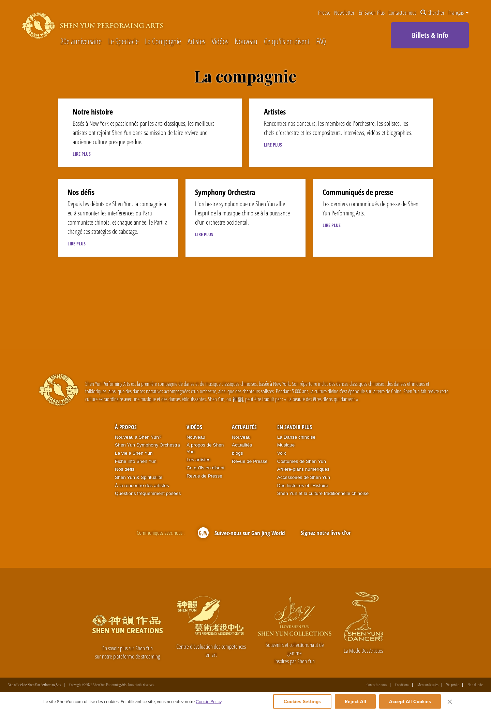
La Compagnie (163, 42)
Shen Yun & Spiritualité (138, 477)
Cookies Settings (302, 701)
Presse (324, 13)
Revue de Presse (204, 476)
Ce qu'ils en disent (287, 42)
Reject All (355, 701)
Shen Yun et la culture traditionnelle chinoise (323, 493)
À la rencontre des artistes (142, 485)
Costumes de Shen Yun (301, 461)
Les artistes (198, 459)
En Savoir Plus (372, 13)
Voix (281, 453)
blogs (237, 453)
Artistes (196, 42)
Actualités (244, 427)
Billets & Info (430, 35)
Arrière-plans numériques (303, 469)
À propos (126, 427)
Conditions (402, 685)
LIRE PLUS (82, 154)
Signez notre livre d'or (326, 532)
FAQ (321, 42)
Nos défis (124, 469)
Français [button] (458, 12)
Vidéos (220, 42)
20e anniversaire (81, 42)
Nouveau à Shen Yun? (138, 437)
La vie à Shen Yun (133, 453)
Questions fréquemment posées (148, 493)
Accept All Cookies (410, 701)
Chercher (432, 13)
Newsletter (344, 13)
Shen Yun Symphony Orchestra (147, 445)
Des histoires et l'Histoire (302, 485)
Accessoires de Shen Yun (303, 477)
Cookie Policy (208, 701)
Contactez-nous (402, 13)
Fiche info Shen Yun (136, 461)
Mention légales (427, 685)
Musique (286, 445)
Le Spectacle (123, 42)
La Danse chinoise (296, 437)
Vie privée (452, 685)
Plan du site (475, 685)
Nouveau (246, 42)
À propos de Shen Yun (205, 448)
